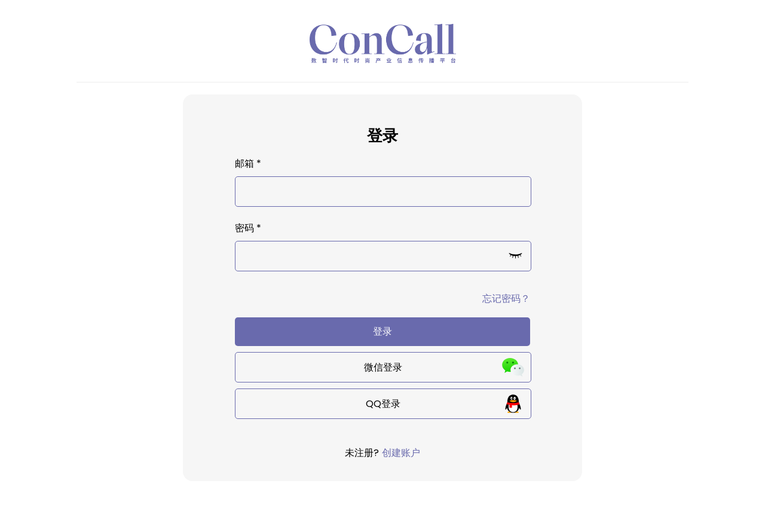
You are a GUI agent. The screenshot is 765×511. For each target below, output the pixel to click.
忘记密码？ (506, 298)
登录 (382, 331)
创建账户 (401, 453)
